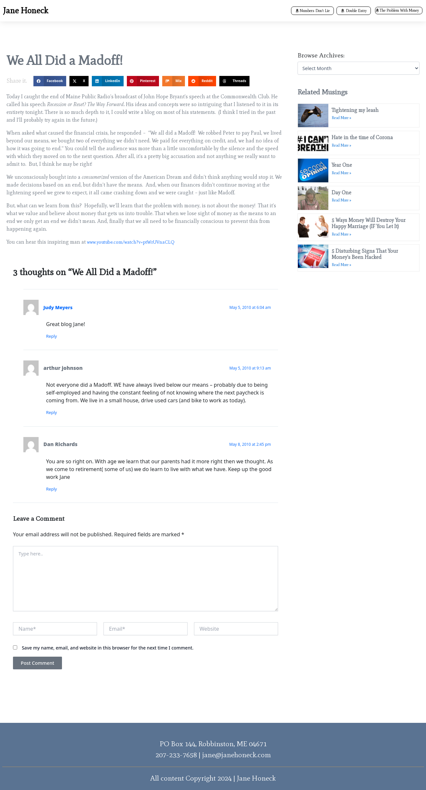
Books (186, 11)
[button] (156, 11)
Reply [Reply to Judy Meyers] (54, 336)
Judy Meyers (59, 307)
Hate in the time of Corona (364, 134)
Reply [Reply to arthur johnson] (54, 413)
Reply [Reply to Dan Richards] (54, 490)
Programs (219, 11)
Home (129, 11)
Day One (343, 183)
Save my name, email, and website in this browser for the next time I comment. (107, 655)
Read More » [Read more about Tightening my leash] (343, 117)
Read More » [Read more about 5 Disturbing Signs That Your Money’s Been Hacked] (343, 252)
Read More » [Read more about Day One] (343, 190)
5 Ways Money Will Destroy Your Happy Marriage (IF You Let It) (370, 210)
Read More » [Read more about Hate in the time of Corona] (343, 142)
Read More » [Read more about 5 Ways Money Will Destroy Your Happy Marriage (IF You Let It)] (343, 221)
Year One (343, 159)
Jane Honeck (22, 10)
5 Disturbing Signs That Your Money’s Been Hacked (366, 241)
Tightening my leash (356, 110)
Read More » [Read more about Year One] (343, 166)
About (156, 11)
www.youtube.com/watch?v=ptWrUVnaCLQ (135, 242)
